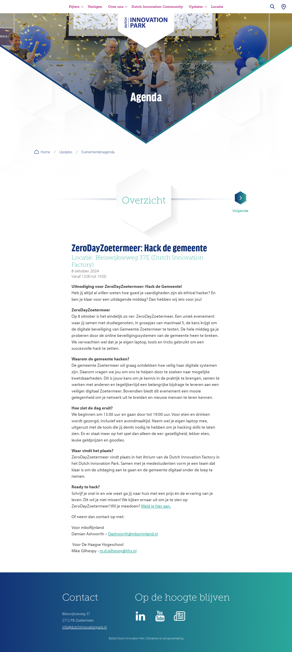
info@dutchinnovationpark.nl (84, 626)
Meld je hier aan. (156, 506)
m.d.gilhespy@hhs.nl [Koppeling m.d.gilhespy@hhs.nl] (118, 550)
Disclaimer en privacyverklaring (165, 638)
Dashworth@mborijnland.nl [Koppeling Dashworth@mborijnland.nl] (133, 533)
